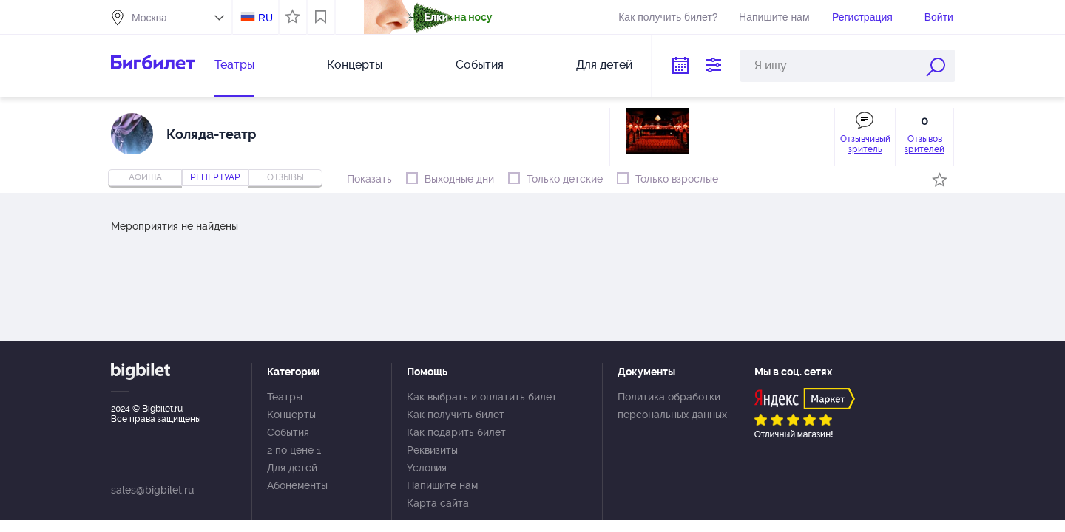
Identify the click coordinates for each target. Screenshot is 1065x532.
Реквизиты (432, 450)
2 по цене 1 (294, 450)
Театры (234, 65)
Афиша (145, 177)
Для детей (604, 65)
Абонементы (297, 485)
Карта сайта (438, 503)
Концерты (354, 65)
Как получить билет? (667, 17)
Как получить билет (455, 414)
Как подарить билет (456, 432)
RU (265, 18)
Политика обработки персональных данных (672, 405)
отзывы (285, 177)
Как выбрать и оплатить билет (482, 397)
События (480, 65)
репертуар (215, 177)
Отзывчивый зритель (865, 144)
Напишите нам (774, 17)
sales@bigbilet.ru (152, 490)
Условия (427, 468)
